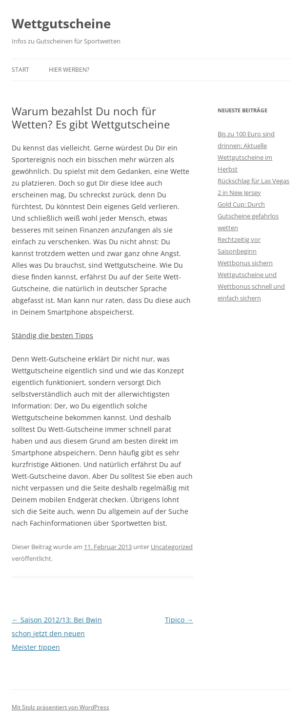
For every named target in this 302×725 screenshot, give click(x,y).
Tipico (179, 619)
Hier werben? (69, 69)
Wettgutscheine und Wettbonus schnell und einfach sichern (251, 286)
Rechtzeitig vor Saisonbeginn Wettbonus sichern (245, 251)
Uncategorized (172, 546)
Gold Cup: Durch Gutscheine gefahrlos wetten (248, 216)
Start (20, 69)
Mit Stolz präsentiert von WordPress (60, 707)
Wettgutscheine (61, 23)
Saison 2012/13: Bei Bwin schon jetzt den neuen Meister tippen (57, 633)
